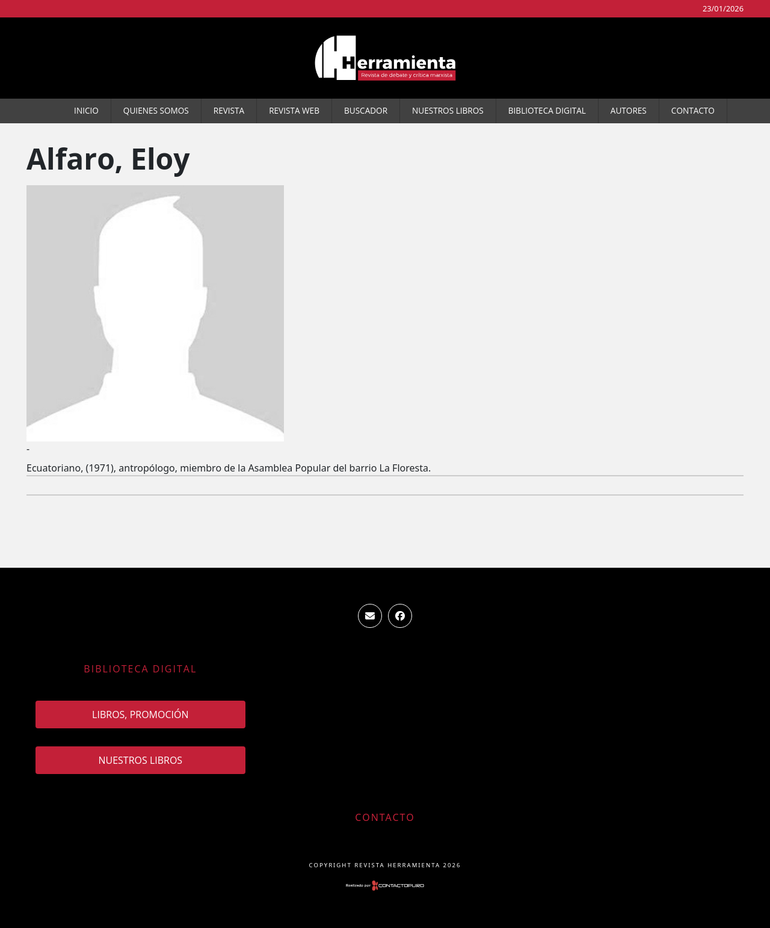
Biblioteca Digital (547, 110)
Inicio (86, 110)
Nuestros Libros (448, 110)
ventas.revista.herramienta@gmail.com (370, 616)
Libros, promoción (140, 714)
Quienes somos (156, 110)
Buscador (365, 110)
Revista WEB (294, 110)
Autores (629, 110)
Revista (229, 110)
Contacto (693, 110)
